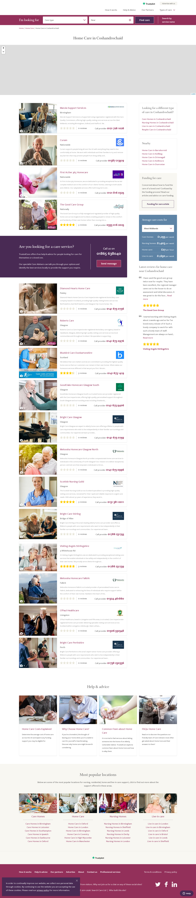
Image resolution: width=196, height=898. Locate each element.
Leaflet (193, 94)
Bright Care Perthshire (72, 642)
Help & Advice (129, 9)
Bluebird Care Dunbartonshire (76, 353)
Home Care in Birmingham (78, 830)
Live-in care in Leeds (158, 837)
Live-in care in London (158, 823)
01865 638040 (109, 253)
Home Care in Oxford (78, 823)
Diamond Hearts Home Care (75, 288)
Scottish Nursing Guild (72, 481)
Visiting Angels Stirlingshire (74, 546)
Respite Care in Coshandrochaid (156, 129)
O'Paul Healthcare (69, 610)
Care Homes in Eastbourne (38, 837)
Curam (63, 140)
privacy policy (43, 890)
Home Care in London (78, 827)
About (81, 871)
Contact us (92, 871)
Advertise (70, 871)
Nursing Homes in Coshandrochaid (158, 122)
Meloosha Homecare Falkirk (75, 578)
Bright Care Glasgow (71, 417)
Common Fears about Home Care (117, 730)
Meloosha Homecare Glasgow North (79, 449)
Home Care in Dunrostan (153, 164)
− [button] (3, 52)
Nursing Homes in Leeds (118, 830)
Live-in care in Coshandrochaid (156, 126)
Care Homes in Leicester (38, 827)
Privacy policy (170, 871)
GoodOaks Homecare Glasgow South (79, 385)
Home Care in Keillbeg (152, 153)
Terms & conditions (153, 871)
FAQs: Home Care (151, 729)
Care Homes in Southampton (38, 830)
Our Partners (148, 9)
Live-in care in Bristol (158, 834)
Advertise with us (168, 3)
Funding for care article (158, 204)
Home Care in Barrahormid (154, 150)
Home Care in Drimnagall (153, 157)
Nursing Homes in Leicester (118, 837)
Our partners (56, 871)
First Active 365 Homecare (74, 172)
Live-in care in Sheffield (158, 841)
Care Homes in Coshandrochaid (156, 119)
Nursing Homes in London (118, 841)
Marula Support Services (73, 108)
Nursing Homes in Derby (118, 834)
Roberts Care (67, 320)
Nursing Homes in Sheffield (118, 827)
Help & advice (41, 871)
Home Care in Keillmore (153, 160)
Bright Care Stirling (70, 514)
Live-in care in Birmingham (158, 827)
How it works (111, 9)
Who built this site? (117, 890)
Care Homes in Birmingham (38, 823)
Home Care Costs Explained (37, 729)
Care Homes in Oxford (38, 841)
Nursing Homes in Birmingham (118, 823)
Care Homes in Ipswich (38, 834)
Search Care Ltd (99, 890)
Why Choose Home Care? (75, 729)
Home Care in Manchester (78, 841)
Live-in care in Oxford (158, 830)
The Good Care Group (72, 204)
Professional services (110, 871)
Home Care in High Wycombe (78, 837)
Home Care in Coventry (78, 834)
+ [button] (3, 48)
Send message (109, 263)
